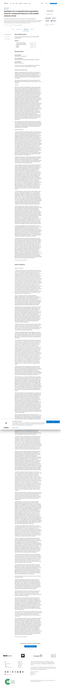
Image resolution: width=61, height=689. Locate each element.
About (29, 3)
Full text (13, 29)
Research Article (6, 7)
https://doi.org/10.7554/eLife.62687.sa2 (21, 636)
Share (48, 20)
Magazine (20, 3)
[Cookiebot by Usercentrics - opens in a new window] (6, 687)
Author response (7, 39)
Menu (10, 3)
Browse (17, 3)
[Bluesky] (5, 672)
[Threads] (20, 672)
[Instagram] (15, 672)
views (47, 24)
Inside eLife (19, 662)
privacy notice (30, 684)
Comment (54, 21)
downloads (52, 24)
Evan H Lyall (6, 18)
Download (48, 18)
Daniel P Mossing (12, 18)
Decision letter (7, 36)
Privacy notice (30, 648)
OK (53, 681)
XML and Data (20, 667)
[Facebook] (22, 672)
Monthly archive (20, 663)
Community (25, 3)
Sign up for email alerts (30, 646)
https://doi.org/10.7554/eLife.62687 (14, 25)
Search (42, 3)
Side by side (32, 29)
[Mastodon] (12, 672)
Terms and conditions (8, 667)
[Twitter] (10, 672)
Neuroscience (6, 9)
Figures (19, 29)
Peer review (26, 29)
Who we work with (7, 663)
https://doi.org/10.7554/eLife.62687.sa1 (21, 260)
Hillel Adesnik (32, 18)
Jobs (5, 662)
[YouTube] (17, 672)
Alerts (46, 3)
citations (47, 25)
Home (13, 3)
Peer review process (8, 34)
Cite (54, 18)
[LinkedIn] (7, 672)
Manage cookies (15, 687)
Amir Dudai (27, 18)
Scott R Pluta (17, 18)
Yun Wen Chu (22, 18)
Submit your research (53, 3)
